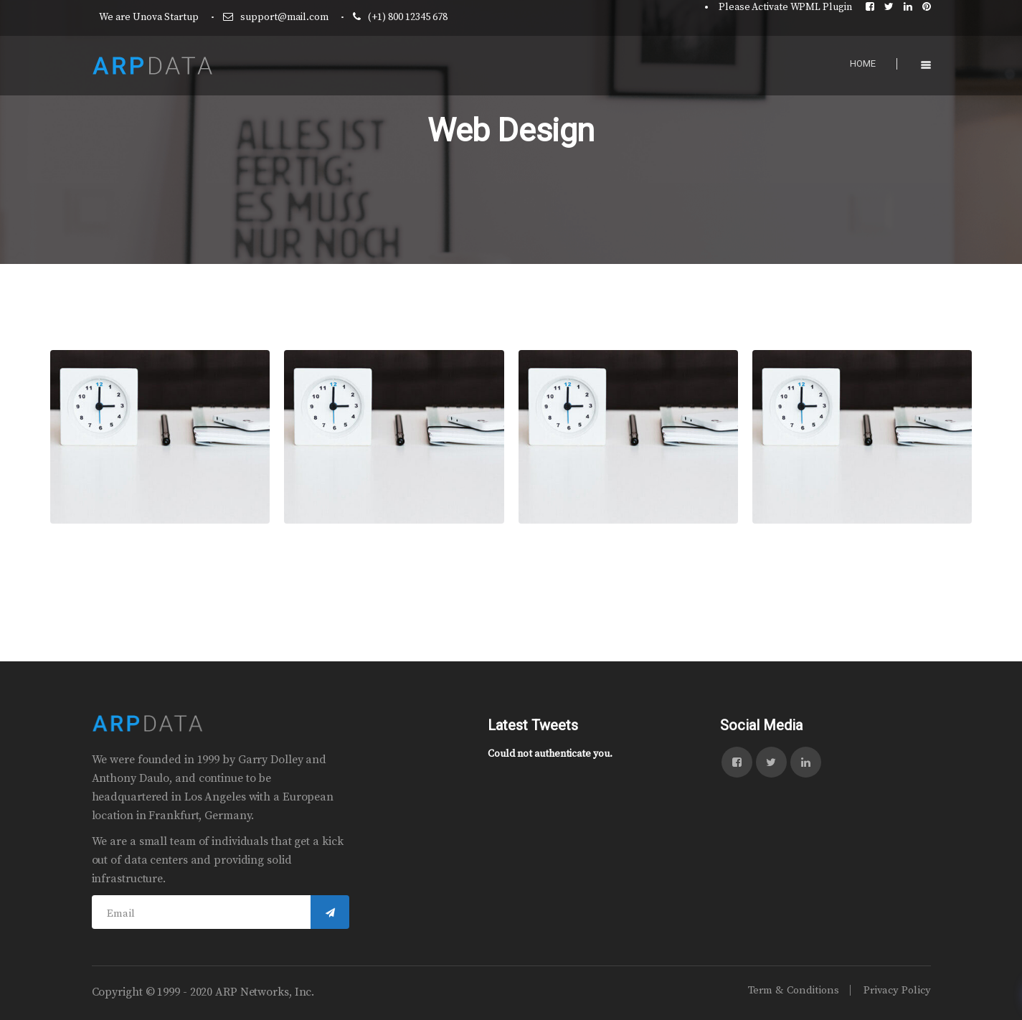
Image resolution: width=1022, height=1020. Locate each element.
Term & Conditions (793, 990)
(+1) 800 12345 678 (408, 17)
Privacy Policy (897, 990)
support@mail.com (284, 17)
